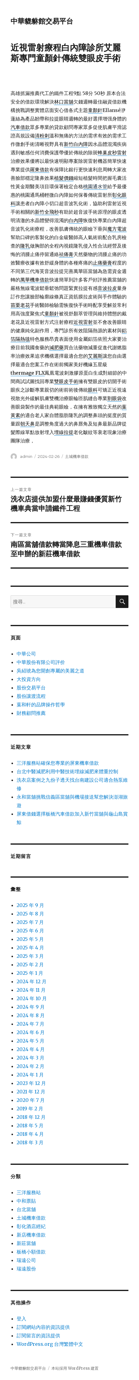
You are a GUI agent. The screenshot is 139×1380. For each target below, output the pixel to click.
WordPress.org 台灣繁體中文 (50, 1344)
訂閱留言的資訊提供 (38, 1335)
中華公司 (26, 654)
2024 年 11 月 (31, 990)
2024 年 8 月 (31, 1015)
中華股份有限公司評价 (41, 662)
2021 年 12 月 (31, 1092)
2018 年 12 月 (31, 1117)
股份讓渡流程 (31, 696)
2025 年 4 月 (30, 948)
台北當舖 (26, 1209)
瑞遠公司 (26, 1260)
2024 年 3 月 (30, 1058)
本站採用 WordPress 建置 (75, 1368)
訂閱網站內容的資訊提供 (43, 1327)
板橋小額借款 (31, 1252)
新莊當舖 (26, 1243)
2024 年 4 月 (31, 1049)
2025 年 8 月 (30, 914)
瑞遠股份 (26, 1269)
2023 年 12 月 (31, 1083)
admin (26, 456)
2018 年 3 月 (30, 1142)
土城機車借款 (77, 456)
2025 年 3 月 (30, 956)
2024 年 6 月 (31, 1032)
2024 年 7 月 (30, 1024)
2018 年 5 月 (30, 1125)
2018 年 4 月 (30, 1134)
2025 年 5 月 (30, 939)
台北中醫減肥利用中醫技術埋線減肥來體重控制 (67, 771)
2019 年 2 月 (30, 1109)
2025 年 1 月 (30, 973)
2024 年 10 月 (32, 998)
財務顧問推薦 (31, 713)
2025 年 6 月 (30, 931)
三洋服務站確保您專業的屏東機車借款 (58, 763)
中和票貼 (26, 1201)
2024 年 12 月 (32, 981)
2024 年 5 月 (30, 1041)
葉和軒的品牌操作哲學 (41, 705)
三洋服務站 (29, 1192)
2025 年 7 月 (30, 922)
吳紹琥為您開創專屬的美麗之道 (50, 671)
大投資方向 (29, 679)
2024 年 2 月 (30, 1066)
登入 (21, 1319)
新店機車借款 (31, 1235)
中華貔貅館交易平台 (42, 21)
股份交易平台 (31, 688)
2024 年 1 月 (30, 1075)
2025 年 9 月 (30, 905)
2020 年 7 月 (31, 1100)
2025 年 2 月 (30, 964)
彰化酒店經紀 (31, 1226)
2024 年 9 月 (31, 1007)
